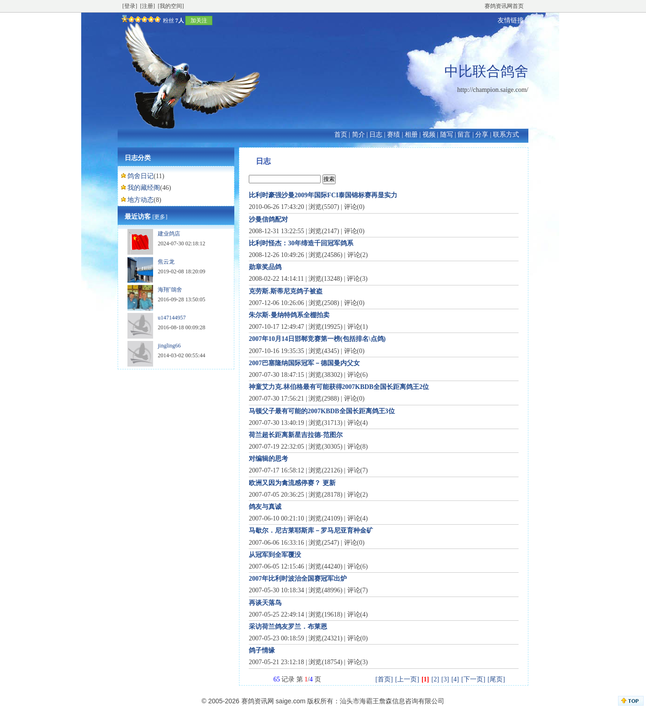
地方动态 (140, 199)
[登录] (129, 6)
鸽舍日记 (140, 176)
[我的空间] (171, 6)
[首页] (384, 679)
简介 (358, 134)
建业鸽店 (169, 233)
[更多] (160, 217)
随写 (446, 134)
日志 (375, 134)
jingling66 (169, 345)
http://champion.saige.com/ (492, 89)
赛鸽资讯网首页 (504, 6)
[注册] (147, 6)
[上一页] (407, 679)
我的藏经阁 (143, 187)
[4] (455, 679)
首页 (340, 134)
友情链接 (511, 20)
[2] (435, 679)
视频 (428, 134)
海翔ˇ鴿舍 (170, 289)
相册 (411, 134)
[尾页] (496, 679)
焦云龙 (166, 261)
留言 (463, 134)
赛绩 (393, 134)
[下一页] (473, 679)
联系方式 (506, 134)
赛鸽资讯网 (257, 701)
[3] (445, 679)
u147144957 (172, 317)
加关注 (198, 20)
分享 (481, 134)
